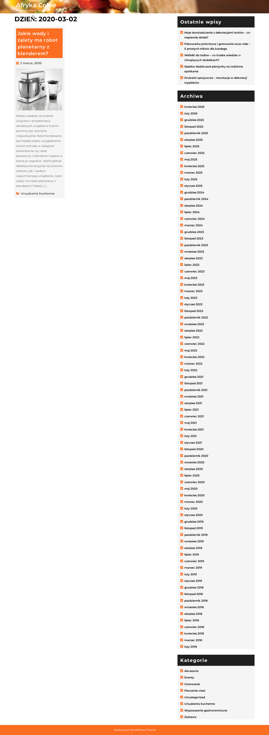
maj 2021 (190, 423)
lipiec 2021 (191, 409)
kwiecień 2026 (194, 106)
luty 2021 (190, 436)
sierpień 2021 (193, 403)
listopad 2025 (193, 126)
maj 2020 (190, 488)
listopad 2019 (193, 528)
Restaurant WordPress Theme (135, 730)
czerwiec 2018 (194, 627)
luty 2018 (190, 646)
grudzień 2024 (194, 192)
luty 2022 (190, 370)
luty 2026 (190, 113)
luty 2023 (190, 298)
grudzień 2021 (193, 377)
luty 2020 (190, 508)
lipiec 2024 (192, 212)
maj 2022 (190, 350)
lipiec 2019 (191, 554)
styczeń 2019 (193, 581)
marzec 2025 (193, 172)
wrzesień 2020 (194, 462)
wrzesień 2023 (194, 251)
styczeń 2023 (193, 304)
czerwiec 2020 (194, 482)
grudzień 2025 (194, 120)
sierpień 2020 (193, 469)
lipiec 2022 (191, 337)
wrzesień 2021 (194, 396)
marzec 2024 (193, 225)
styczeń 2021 (193, 442)
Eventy (189, 677)
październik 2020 (196, 456)
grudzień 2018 (194, 587)
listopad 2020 (193, 449)
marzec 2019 (193, 567)
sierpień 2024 (193, 205)
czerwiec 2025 (194, 153)
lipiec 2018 (191, 620)
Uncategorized (194, 697)
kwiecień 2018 (194, 633)
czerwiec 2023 (194, 271)
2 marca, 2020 (31, 63)
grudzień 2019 (193, 521)
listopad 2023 (193, 238)
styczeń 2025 (193, 186)
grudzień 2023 (194, 232)
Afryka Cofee (36, 5)
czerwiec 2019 (194, 561)
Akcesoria (191, 671)
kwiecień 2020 (194, 495)
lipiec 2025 (191, 146)
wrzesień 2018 (194, 607)
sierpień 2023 (193, 258)
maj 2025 (190, 159)
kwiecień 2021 (194, 429)
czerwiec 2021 (194, 416)
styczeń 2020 (193, 515)
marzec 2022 (193, 363)
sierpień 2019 (193, 548)
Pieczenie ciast (194, 690)
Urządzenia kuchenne (38, 193)
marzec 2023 (193, 291)
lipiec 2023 (191, 265)
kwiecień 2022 (194, 357)
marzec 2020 (193, 502)
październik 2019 (195, 535)
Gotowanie (192, 684)
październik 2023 (196, 245)
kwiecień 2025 (194, 166)
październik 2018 (196, 600)
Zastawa (190, 717)
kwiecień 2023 (194, 284)
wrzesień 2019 (194, 541)
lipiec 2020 (192, 475)
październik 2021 (195, 390)
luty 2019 (190, 574)
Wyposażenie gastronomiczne (205, 710)
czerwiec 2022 (194, 344)
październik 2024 (196, 199)
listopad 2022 (193, 311)
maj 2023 (190, 278)
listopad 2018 (193, 594)
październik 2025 (196, 133)
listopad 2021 (193, 383)
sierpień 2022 (193, 330)
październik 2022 (196, 317)
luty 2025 (190, 179)
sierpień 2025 (193, 140)
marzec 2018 (193, 640)
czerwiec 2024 (194, 219)
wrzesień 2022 (194, 324)
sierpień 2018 (193, 614)
